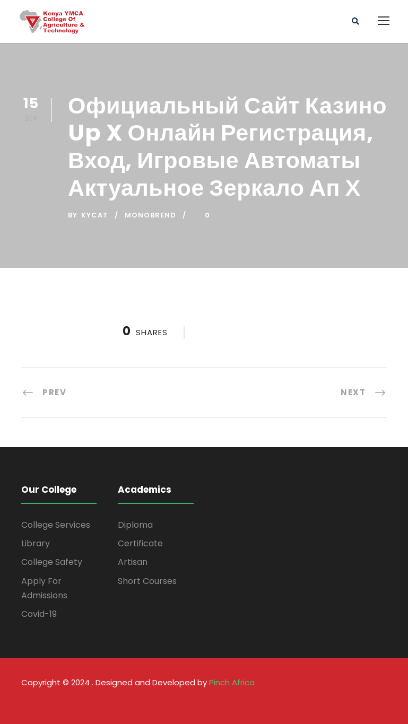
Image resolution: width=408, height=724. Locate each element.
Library (35, 543)
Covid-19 (39, 614)
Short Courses (147, 581)
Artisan (132, 562)
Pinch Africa (232, 682)
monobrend (150, 215)
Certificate (140, 543)
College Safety (51, 562)
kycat (94, 215)
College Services (55, 525)
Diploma (135, 525)
